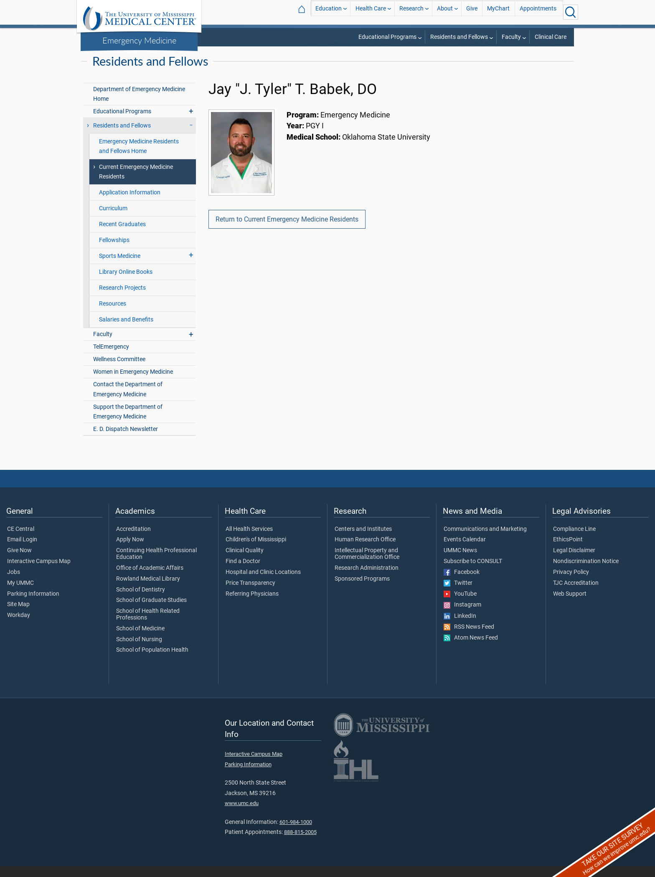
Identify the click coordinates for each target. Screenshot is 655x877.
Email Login (22, 550)
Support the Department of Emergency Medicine (127, 422)
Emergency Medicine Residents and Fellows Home (139, 157)
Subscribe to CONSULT (473, 572)
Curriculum (113, 219)
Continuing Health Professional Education (156, 564)
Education (328, 11)
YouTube (460, 605)
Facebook (462, 583)
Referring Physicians (252, 605)
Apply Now (130, 550)
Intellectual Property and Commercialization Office (367, 564)
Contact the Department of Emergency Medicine (127, 400)
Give (471, 11)
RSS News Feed (469, 638)
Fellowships (114, 251)
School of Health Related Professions (148, 625)
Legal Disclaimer (574, 561)
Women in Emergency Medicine (133, 382)
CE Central (20, 540)
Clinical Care (550, 37)
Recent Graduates (122, 235)
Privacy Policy (571, 583)
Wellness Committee (119, 370)
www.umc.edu (242, 814)
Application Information (129, 203)
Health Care (370, 11)
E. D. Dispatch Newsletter (125, 440)
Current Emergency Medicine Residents (136, 182)
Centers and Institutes (363, 540)
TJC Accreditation (576, 594)
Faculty (511, 37)
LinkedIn (460, 627)
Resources (112, 314)
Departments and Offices (359, 54)
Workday (18, 626)
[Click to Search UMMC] (570, 12)
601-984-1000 (295, 833)
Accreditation (133, 540)
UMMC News (460, 561)
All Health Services (249, 540)
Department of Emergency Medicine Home (139, 105)
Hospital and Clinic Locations (263, 583)
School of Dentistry (140, 600)
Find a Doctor (243, 572)
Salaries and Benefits (126, 330)
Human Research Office (365, 550)
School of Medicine (140, 639)
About (445, 11)
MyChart (498, 11)
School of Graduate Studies (151, 611)
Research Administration (367, 579)
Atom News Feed (471, 648)
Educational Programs (387, 37)
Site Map (18, 615)
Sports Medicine (119, 266)
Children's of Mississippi (256, 550)
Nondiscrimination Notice (586, 572)
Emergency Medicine (139, 40)
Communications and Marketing (485, 540)
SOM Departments (423, 54)
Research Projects (122, 298)
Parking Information (33, 605)
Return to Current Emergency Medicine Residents (287, 230)
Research (411, 11)
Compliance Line (574, 540)
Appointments (538, 11)
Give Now (19, 561)
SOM (312, 54)
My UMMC (20, 594)
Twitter (458, 594)
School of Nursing (139, 650)
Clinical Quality (245, 561)
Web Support (569, 605)
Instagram (462, 615)
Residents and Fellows (459, 37)
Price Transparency (250, 594)
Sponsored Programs (362, 589)
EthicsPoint (568, 550)
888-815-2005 (300, 843)
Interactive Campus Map (39, 572)
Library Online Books (125, 282)
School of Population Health (152, 661)
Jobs (13, 583)
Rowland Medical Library (148, 589)
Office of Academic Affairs (149, 579)
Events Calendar (465, 550)
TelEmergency (111, 357)
